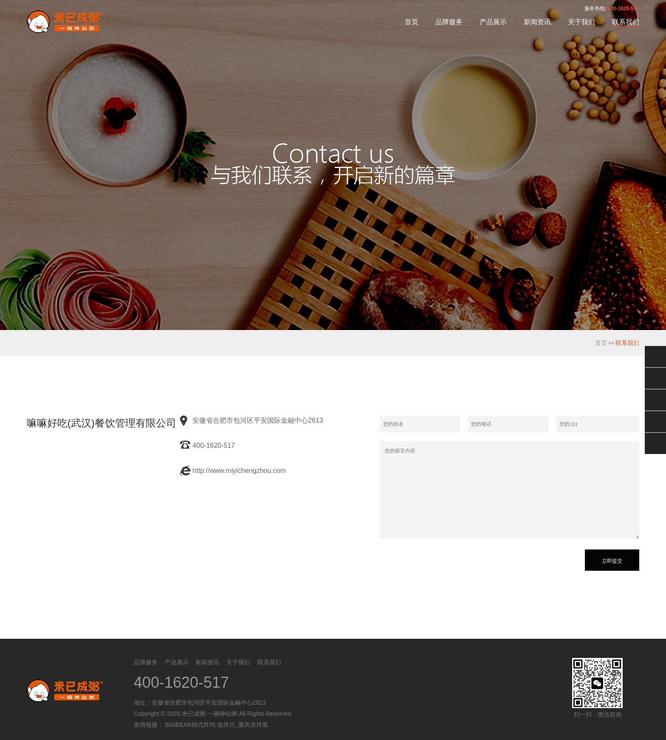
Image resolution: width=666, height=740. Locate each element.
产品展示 (493, 22)
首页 (411, 22)
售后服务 (655, 399)
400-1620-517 (624, 8)
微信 (655, 356)
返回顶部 (655, 443)
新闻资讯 (537, 22)
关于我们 (581, 22)
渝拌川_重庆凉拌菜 (242, 724)
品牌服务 (449, 22)
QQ (655, 378)
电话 (655, 421)
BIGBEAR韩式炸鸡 (190, 724)
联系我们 (625, 22)
